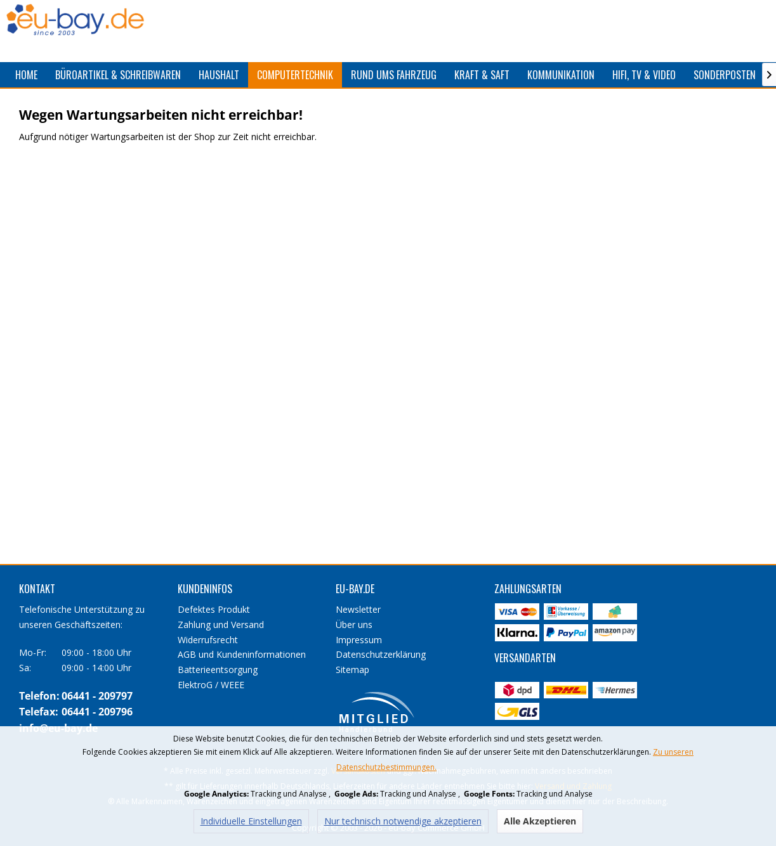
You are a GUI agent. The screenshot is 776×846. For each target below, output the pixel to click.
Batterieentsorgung (218, 669)
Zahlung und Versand (221, 624)
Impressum (359, 640)
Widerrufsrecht (208, 640)
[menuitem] (26, 74)
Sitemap (352, 669)
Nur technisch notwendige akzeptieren (403, 821)
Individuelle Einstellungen (251, 821)
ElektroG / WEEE (211, 685)
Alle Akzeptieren (540, 821)
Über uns (354, 624)
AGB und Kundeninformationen (242, 654)
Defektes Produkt (214, 609)
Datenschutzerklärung (381, 654)
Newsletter (358, 609)
